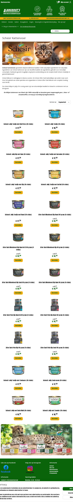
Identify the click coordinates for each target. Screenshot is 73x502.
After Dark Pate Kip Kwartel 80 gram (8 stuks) (18, 315)
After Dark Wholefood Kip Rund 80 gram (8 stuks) (54, 214)
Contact (52, 466)
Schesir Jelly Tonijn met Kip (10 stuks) (18, 184)
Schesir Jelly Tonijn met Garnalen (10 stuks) (54, 154)
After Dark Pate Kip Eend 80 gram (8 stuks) (55, 348)
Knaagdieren (24, 22)
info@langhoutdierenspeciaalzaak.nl (11, 487)
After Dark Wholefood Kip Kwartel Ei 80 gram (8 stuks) (18, 248)
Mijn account (66, 2)
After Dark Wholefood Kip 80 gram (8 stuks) (54, 247)
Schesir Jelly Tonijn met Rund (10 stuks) (18, 214)
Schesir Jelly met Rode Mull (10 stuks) (18, 410)
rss (38, 498)
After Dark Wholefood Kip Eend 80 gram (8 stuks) (18, 282)
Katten (17, 22)
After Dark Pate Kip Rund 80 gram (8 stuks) (54, 315)
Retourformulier (54, 471)
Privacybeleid (53, 473)
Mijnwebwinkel (59, 498)
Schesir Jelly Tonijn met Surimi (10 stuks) (55, 184)
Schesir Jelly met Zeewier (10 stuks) (55, 410)
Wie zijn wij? (61, 22)
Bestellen (18, 132)
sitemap (34, 498)
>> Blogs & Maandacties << (10, 26)
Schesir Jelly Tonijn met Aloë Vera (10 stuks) (18, 124)
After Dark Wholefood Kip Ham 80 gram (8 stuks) (55, 282)
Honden (10, 22)
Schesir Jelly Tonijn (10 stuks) (55, 124)
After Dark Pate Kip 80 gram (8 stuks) (18, 348)
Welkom (4, 22)
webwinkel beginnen (44, 498)
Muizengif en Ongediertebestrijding (45, 22)
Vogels (31, 22)
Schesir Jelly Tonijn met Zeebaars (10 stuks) (18, 380)
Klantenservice (5, 2)
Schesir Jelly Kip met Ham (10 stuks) (18, 154)
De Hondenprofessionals (27, 26)
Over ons (52, 468)
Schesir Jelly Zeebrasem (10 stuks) (54, 380)
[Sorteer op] (64, 102)
